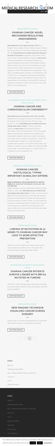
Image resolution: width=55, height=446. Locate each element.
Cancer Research (14, 99)
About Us (10, 365)
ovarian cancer (41, 58)
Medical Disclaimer (13, 384)
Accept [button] (33, 443)
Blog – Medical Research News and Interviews (21, 373)
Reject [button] (40, 443)
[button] (42, 11)
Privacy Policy (11, 429)
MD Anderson (35, 99)
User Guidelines (12, 433)
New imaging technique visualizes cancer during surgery (27, 310)
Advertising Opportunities (15, 369)
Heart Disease (26, 99)
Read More (48, 443)
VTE (45, 146)
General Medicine (23, 28)
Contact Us (10, 377)
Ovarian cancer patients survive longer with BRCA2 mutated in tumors (27, 274)
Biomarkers (17, 165)
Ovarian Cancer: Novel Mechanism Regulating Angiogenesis (27, 35)
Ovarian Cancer (23, 225)
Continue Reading (16, 92)
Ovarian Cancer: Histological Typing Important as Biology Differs (28, 172)
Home (9, 380)
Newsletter (10, 425)
